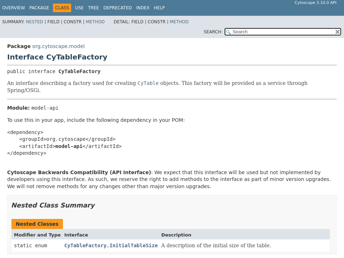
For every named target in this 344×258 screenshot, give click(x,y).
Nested (34, 21)
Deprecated (117, 7)
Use (79, 7)
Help (159, 7)
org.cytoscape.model (58, 46)
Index (143, 7)
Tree (93, 7)
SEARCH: (213, 31)
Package (39, 7)
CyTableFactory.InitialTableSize (111, 245)
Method (95, 21)
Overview (13, 7)
